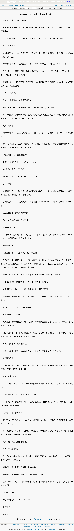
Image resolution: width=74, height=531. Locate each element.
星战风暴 (28, 526)
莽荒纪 (61, 524)
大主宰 (58, 524)
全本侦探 (39, 1)
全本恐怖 (53, 1)
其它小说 (63, 1)
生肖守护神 (38, 524)
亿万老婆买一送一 (46, 526)
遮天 (29, 524)
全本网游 (44, 1)
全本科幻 (48, 1)
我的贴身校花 (48, 524)
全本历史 (34, 1)
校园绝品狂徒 (38, 526)
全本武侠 (24, 1)
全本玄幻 (20, 1)
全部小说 (68, 1)
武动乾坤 (26, 524)
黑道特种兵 (15, 524)
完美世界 (43, 524)
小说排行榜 (3, 5)
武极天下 (33, 526)
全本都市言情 (10, 5)
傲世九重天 (21, 524)
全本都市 (29, 1)
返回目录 (37, 519)
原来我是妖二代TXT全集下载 (62, 5)
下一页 (48, 519)
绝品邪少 (33, 524)
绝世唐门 (54, 524)
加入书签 (71, 5)
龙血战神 (10, 524)
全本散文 (58, 1)
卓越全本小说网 (51, 529)
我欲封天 (65, 524)
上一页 (27, 519)
